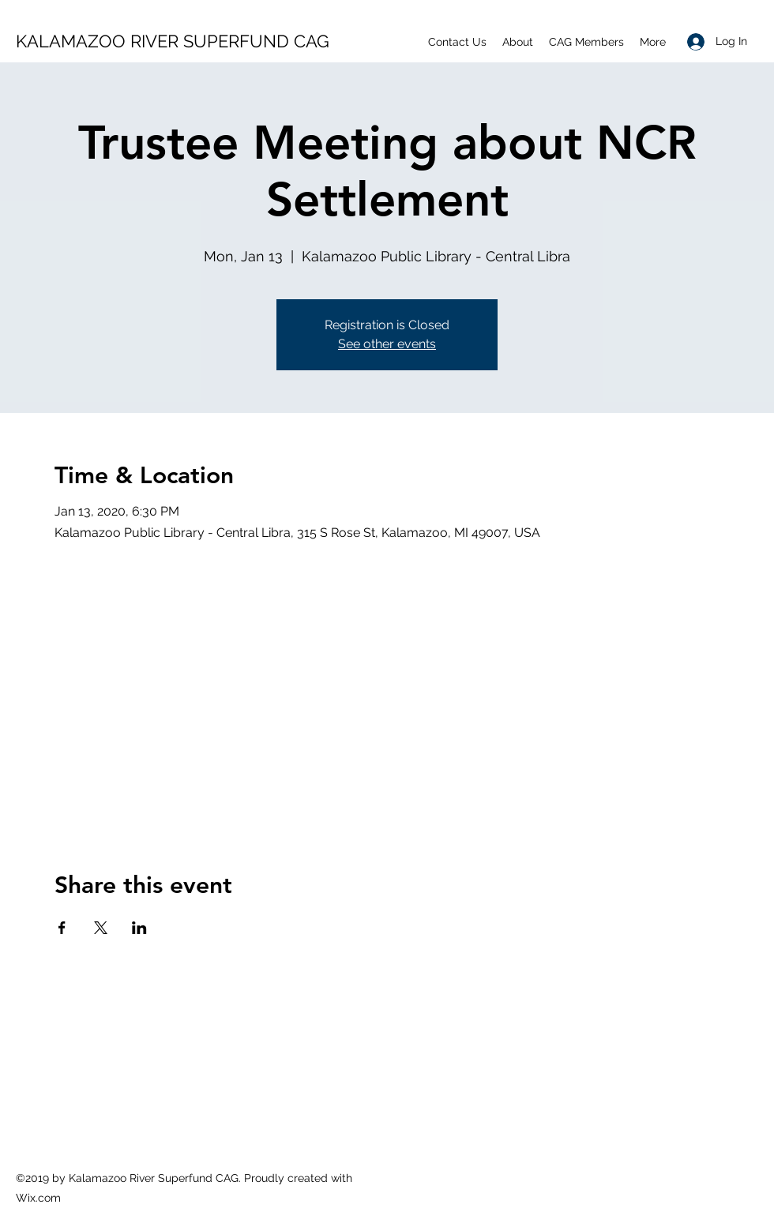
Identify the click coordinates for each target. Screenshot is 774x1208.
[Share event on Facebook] (62, 927)
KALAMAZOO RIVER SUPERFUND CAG (172, 41)
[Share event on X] (100, 927)
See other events (387, 343)
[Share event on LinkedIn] (139, 927)
